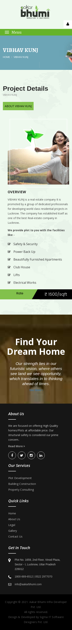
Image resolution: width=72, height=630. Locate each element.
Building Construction (22, 484)
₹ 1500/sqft (56, 294)
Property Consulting (21, 489)
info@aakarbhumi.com (28, 584)
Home (6, 57)
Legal (11, 525)
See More (36, 390)
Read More (16, 446)
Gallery (12, 531)
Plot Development (20, 478)
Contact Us (15, 536)
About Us (14, 519)
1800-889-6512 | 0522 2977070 (33, 576)
